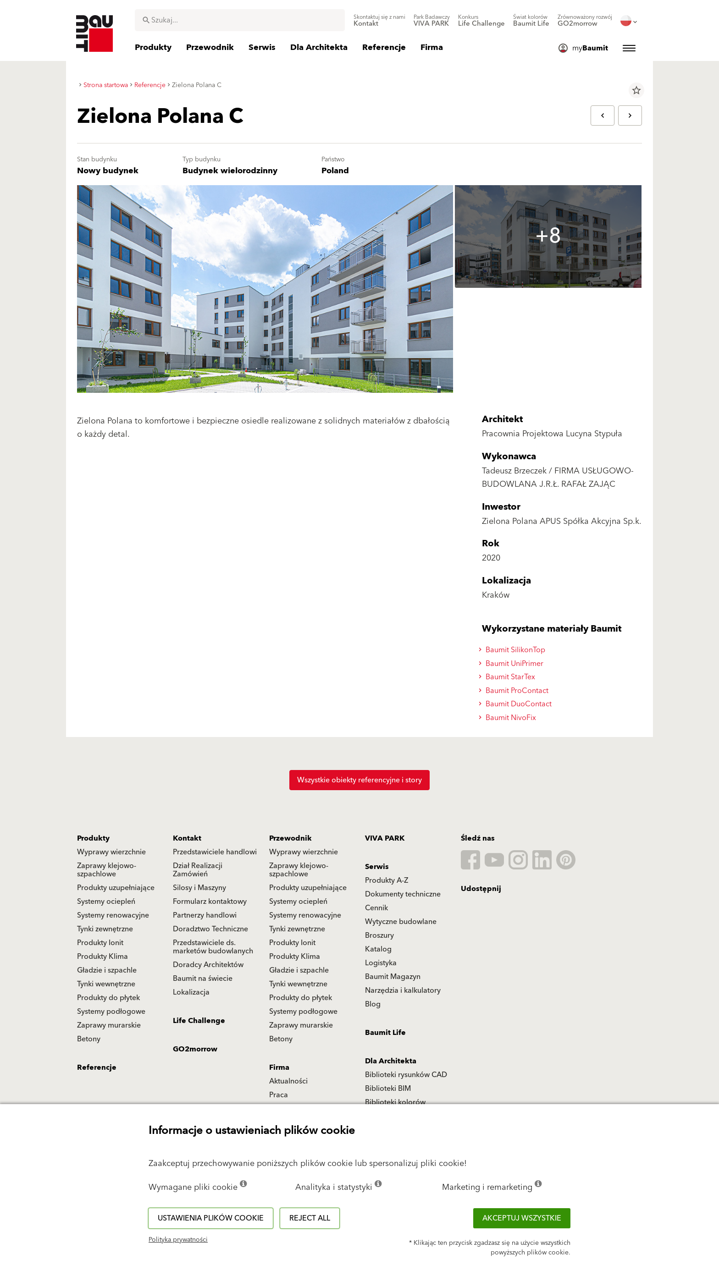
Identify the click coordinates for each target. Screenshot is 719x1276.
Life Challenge (199, 1020)
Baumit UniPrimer (512, 663)
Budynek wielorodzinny (230, 171)
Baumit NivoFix (508, 717)
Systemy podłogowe (111, 1011)
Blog (373, 1004)
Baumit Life (385, 1032)
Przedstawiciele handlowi (215, 852)
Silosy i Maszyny (199, 887)
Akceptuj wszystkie (521, 1218)
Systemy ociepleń (106, 901)
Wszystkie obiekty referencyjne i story (359, 780)
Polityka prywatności (178, 1239)
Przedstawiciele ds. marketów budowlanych (213, 946)
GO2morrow (195, 1049)
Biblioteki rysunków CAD (406, 1074)
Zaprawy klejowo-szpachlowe (106, 869)
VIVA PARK (384, 838)
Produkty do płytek (108, 997)
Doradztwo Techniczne (210, 929)
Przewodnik (290, 838)
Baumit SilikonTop (513, 650)
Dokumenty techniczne (403, 894)
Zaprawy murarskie (109, 1025)
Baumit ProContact (514, 690)
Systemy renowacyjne (113, 915)
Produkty (93, 838)
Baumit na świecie (202, 978)
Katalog (378, 949)
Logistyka (381, 963)
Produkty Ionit (100, 942)
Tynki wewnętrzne (106, 984)
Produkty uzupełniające (116, 887)
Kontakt (187, 838)
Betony (88, 1039)
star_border (636, 90)
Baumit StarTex (508, 677)
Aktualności (288, 1081)
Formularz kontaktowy (210, 901)
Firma (279, 1067)
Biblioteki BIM (388, 1088)
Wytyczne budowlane (401, 921)
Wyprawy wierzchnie (111, 852)
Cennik (376, 908)
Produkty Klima (102, 956)
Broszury (379, 935)
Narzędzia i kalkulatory (403, 990)
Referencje (96, 1067)
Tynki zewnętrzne (105, 929)
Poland (335, 171)
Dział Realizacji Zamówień (197, 869)
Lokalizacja (191, 992)
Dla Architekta (390, 1061)
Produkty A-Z (386, 880)
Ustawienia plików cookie (211, 1218)
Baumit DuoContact (516, 704)
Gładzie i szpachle (107, 970)
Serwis (377, 866)
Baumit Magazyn (392, 976)
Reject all (309, 1218)
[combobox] (240, 20)
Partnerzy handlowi (205, 915)
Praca (278, 1095)
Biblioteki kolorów (395, 1102)
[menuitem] (379, 20)
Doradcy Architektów (208, 964)
